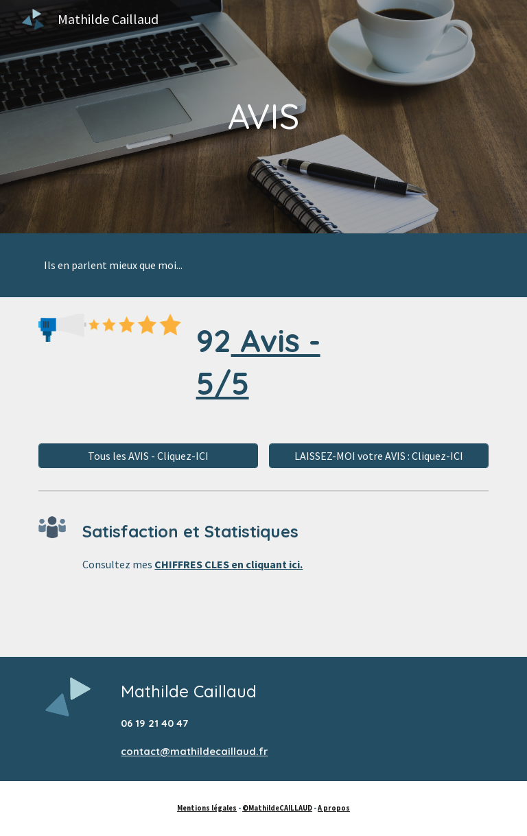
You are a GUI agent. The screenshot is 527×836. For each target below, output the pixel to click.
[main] (263, 116)
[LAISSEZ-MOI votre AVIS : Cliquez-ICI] (378, 456)
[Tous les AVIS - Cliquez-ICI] (148, 456)
